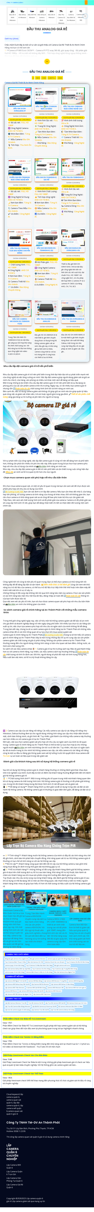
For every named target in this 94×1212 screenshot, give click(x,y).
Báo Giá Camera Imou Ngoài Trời (64, 972)
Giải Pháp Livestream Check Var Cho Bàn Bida (25, 1055)
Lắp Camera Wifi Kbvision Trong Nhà (55, 981)
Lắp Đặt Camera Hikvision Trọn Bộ (15, 1003)
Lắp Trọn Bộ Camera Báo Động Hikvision (17, 1006)
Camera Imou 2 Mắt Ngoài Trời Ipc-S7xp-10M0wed (58, 913)
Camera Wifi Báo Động (35, 981)
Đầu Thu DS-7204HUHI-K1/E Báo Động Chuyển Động (20, 250)
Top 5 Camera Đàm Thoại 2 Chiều (15, 962)
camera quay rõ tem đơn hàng (14, 965)
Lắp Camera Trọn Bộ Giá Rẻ (40, 1010)
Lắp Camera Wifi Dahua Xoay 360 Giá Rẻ (17, 984)
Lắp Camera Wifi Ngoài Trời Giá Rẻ (15, 981)
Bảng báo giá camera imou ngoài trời (16, 959)
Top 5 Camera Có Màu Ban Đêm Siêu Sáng (39, 965)
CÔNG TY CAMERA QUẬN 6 (14, 2)
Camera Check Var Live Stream (54, 962)
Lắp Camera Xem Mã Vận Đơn (80, 920)
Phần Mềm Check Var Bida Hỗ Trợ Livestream (24, 1018)
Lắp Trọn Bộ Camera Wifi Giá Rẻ (55, 1003)
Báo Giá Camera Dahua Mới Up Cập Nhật (17, 969)
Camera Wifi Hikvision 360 (56, 987)
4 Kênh (60, 78)
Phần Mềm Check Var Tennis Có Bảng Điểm (23, 1037)
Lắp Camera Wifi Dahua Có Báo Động (62, 984)
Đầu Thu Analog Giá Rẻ (47, 29)
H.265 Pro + (52, 78)
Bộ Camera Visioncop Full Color (77, 1003)
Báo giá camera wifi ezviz (62, 965)
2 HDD (44, 78)
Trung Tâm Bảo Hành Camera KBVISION (36, 909)
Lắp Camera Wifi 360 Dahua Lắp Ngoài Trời (18, 994)
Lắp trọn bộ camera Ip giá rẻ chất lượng (17, 1010)
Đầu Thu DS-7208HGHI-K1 (73, 177)
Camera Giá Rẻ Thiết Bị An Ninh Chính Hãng (24, 82)
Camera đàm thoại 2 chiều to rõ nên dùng (39, 972)
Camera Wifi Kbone (11, 991)
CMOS (38, 78)
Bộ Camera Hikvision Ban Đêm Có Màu (70, 1006)
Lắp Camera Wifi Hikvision (53, 991)
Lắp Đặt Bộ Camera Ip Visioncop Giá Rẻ (44, 1006)
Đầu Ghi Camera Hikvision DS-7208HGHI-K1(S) (20, 321)
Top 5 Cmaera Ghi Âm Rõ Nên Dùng (77, 962)
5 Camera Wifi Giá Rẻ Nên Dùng (36, 987)
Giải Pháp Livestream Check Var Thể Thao (23, 1073)
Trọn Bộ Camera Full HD (35, 1003)
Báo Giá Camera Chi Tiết (35, 962)
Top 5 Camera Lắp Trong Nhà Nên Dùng (64, 969)
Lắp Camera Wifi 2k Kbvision (40, 984)
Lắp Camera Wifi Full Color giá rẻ (75, 987)
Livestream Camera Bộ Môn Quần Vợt (14, 906)
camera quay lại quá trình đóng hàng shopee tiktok (63, 959)
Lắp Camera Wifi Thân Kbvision (14, 987)
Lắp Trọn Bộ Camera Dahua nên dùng (62, 1010)
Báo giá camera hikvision (37, 959)
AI (33, 78)
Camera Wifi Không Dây (76, 981)
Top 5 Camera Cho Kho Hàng (41, 969)
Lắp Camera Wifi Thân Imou (42, 994)
